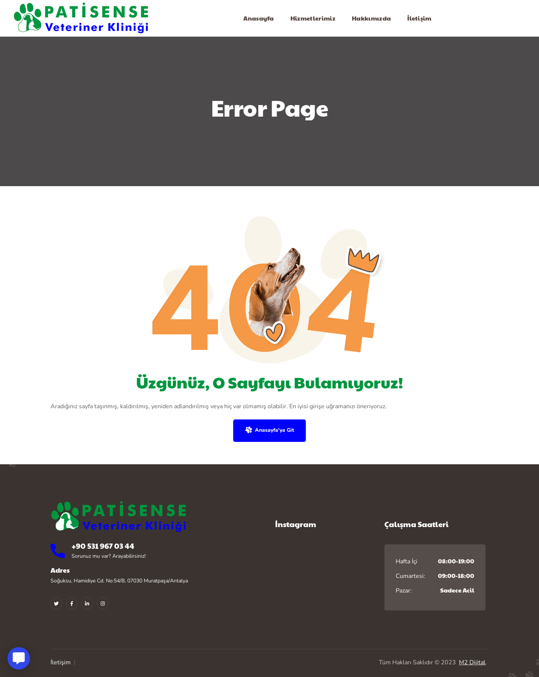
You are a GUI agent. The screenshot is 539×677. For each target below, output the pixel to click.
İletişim (61, 662)
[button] (269, 430)
